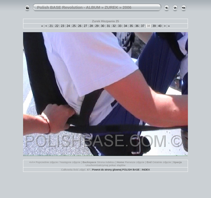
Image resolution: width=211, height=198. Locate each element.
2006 (127, 7)
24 (68, 26)
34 (125, 26)
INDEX (146, 169)
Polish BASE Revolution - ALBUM (68, 7)
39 (154, 26)
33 (119, 26)
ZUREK (111, 7)
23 (62, 26)
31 (108, 26)
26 (79, 26)
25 (73, 26)
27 (85, 26)
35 (131, 26)
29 (97, 26)
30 (102, 26)
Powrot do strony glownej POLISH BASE (116, 169)
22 (56, 26)
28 (91, 26)
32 (114, 26)
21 (51, 26)
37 (142, 26)
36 (137, 26)
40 (159, 26)
